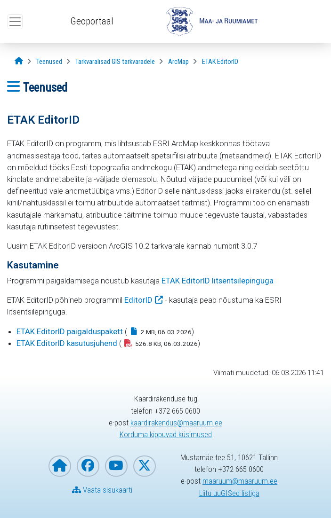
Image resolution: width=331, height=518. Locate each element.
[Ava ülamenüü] (15, 21)
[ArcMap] (178, 62)
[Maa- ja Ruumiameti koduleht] (59, 466)
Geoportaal (91, 21)
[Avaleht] (19, 61)
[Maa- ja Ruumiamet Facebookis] (88, 466)
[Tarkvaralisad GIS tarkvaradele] (115, 62)
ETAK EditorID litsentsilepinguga (217, 280)
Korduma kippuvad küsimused (166, 434)
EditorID (138, 300)
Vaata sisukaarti (102, 489)
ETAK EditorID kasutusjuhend (66, 343)
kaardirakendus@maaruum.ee (176, 422)
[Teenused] (49, 62)
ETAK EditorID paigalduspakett (69, 331)
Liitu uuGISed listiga (229, 493)
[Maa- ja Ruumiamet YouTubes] (116, 466)
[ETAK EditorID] (220, 62)
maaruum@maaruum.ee (239, 481)
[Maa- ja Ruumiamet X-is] (144, 466)
